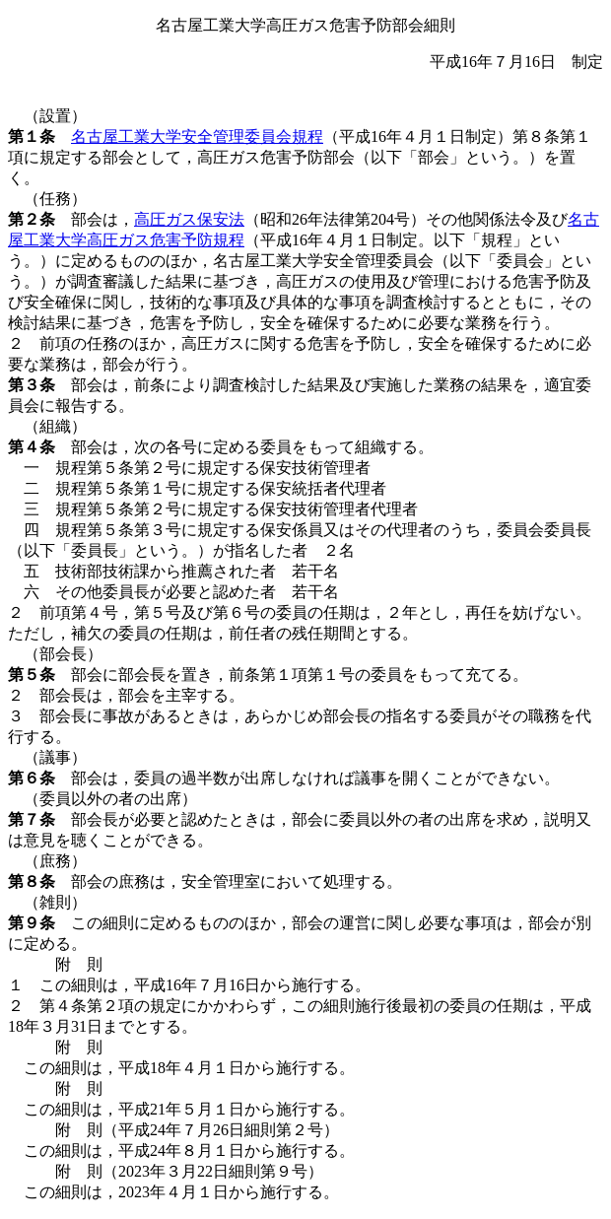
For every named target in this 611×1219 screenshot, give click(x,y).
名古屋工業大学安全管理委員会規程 (197, 136)
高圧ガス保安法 (189, 219)
